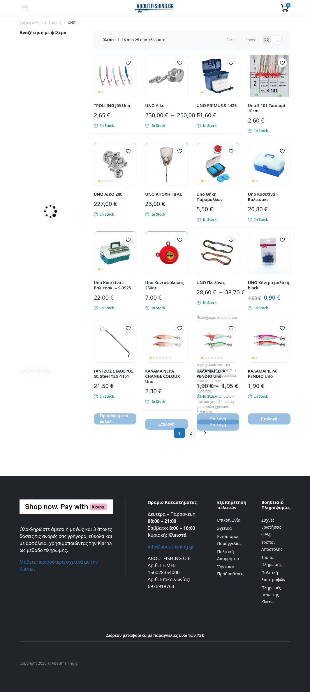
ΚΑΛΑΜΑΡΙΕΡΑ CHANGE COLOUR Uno (162, 376)
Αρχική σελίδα (31, 22)
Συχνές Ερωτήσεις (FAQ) (271, 527)
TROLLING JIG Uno (112, 105)
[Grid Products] (266, 40)
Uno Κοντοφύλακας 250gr (164, 285)
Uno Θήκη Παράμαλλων (210, 196)
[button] (128, 63)
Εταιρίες (55, 22)
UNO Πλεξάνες (211, 282)
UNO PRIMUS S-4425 (217, 105)
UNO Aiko (154, 105)
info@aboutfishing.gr (171, 547)
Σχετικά (224, 528)
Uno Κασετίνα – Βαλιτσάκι (263, 196)
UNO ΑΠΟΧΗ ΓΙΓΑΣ (163, 194)
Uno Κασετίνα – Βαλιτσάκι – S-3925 (112, 285)
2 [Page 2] (191, 433)
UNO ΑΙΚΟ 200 (108, 194)
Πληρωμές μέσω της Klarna (271, 594)
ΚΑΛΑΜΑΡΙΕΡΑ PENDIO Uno (211, 373)
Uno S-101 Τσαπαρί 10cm (267, 108)
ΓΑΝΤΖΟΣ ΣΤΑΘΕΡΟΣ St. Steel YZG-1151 (113, 373)
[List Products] (277, 40)
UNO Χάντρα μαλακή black (268, 285)
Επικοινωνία (228, 520)
